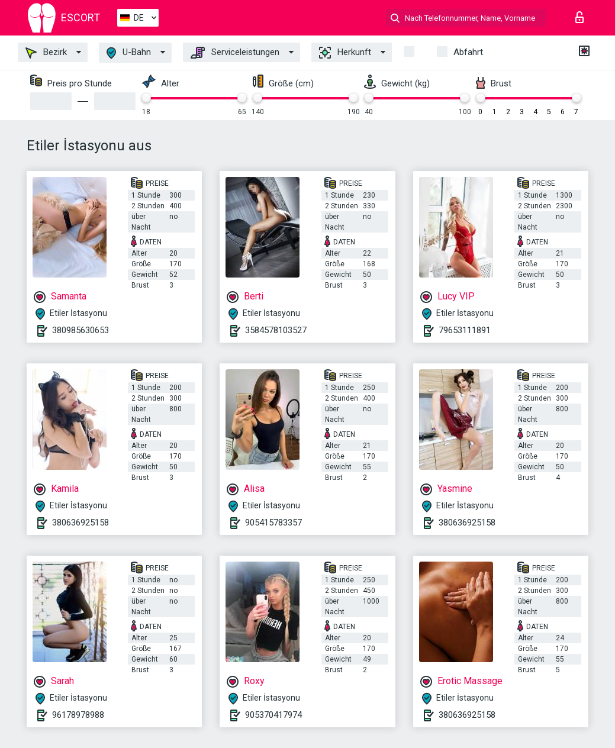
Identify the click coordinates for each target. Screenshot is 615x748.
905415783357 (273, 522)
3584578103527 (276, 330)
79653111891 (465, 330)
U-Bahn (129, 53)
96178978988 (78, 715)
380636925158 (80, 522)
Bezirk (46, 53)
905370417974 (273, 715)
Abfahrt (468, 52)
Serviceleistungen (235, 53)
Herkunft (345, 53)
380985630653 (80, 330)
